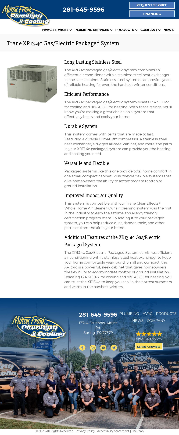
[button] (71, 30)
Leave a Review (148, 346)
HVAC (147, 314)
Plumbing (129, 314)
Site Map (138, 431)
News (168, 30)
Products (124, 30)
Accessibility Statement (113, 431)
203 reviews (154, 338)
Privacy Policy (85, 431)
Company (148, 30)
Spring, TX (92, 333)
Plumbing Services (92, 30)
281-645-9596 (84, 9)
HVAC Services (55, 30)
